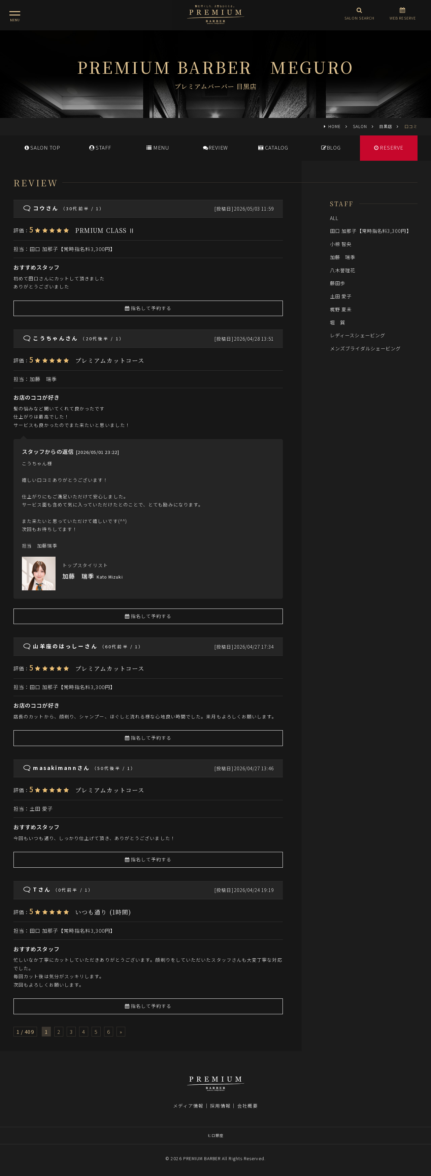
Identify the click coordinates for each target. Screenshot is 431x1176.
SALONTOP (42, 147)
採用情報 (220, 1105)
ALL (334, 217)
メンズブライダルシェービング (365, 348)
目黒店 (385, 126)
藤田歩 (337, 282)
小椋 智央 (341, 243)
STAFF (100, 147)
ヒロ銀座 (215, 1135)
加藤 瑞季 (43, 378)
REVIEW (215, 147)
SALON (360, 126)
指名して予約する (148, 308)
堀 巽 (337, 322)
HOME (334, 126)
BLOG (331, 147)
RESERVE (388, 147)
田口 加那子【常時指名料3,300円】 (72, 248)
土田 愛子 (41, 808)
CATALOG (273, 147)
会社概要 (247, 1105)
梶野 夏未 (341, 309)
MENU (157, 147)
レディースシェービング (357, 335)
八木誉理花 (342, 270)
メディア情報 (188, 1105)
